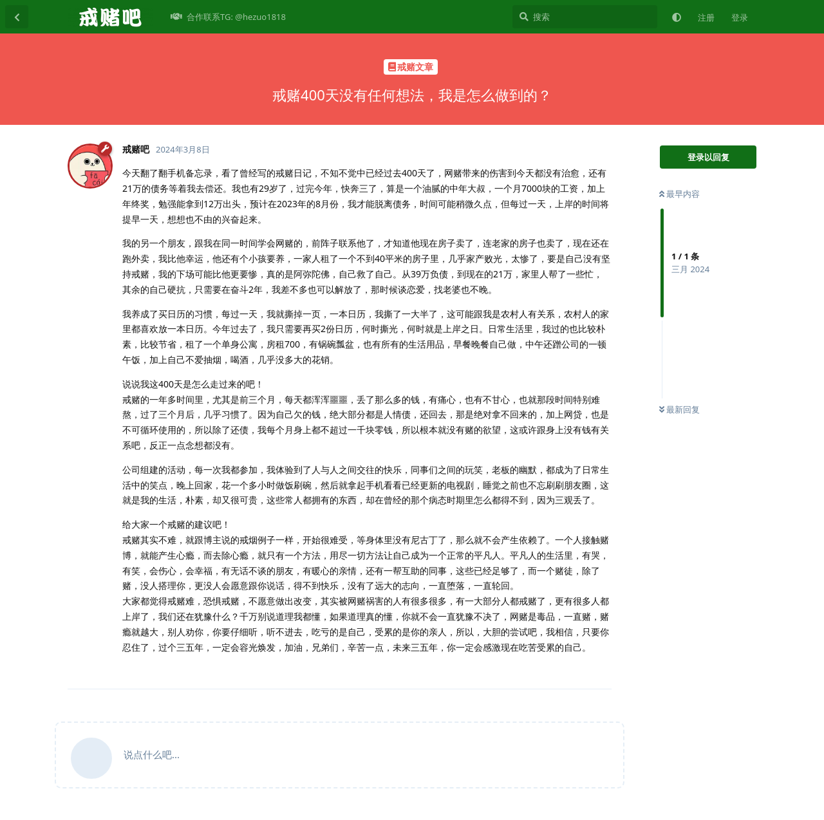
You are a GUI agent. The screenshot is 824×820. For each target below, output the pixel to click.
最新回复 (679, 409)
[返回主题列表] (16, 16)
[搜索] (584, 16)
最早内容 (679, 194)
